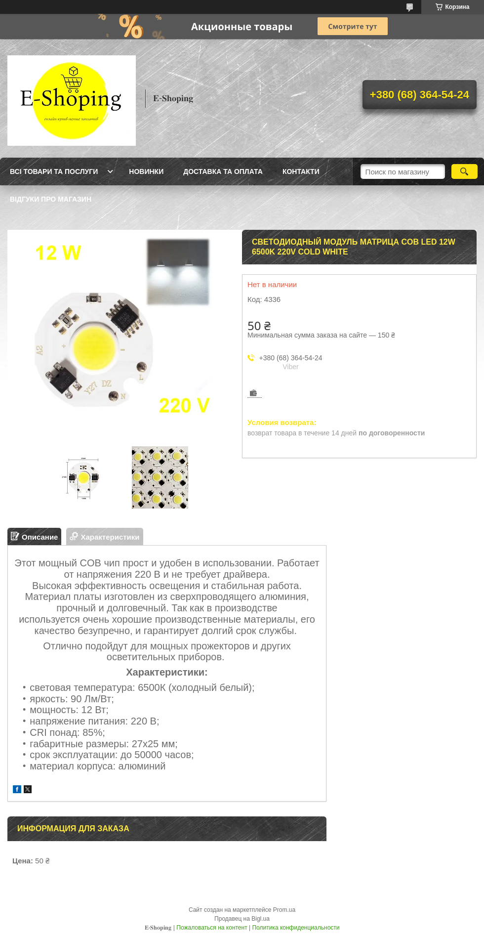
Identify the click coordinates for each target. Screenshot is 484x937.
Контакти (301, 171)
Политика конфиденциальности (295, 927)
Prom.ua (284, 909)
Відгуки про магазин (50, 199)
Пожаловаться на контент (211, 927)
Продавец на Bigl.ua (242, 918)
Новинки (146, 171)
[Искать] (464, 171)
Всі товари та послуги (54, 171)
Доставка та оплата (223, 171)
